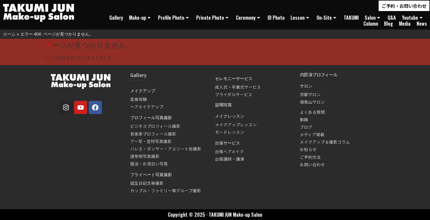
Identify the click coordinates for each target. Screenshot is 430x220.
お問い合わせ (312, 164)
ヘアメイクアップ (146, 107)
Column (370, 24)
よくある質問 (312, 112)
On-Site (327, 18)
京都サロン (310, 94)
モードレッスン (229, 132)
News (422, 24)
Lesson (301, 18)
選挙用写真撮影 (144, 156)
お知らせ (308, 149)
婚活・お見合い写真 (149, 164)
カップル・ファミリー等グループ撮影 (165, 190)
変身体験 (138, 99)
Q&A (392, 18)
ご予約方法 (310, 157)
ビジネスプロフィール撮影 (155, 126)
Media (405, 24)
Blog (388, 24)
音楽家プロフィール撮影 (153, 134)
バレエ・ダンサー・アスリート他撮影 (165, 149)
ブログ (306, 127)
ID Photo (276, 18)
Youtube (413, 18)
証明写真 (223, 104)
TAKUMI (351, 18)
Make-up (140, 18)
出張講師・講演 (229, 159)
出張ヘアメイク (229, 151)
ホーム (9, 34)
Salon (373, 18)
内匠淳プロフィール (318, 74)
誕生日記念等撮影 (147, 183)
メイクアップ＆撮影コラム (325, 142)
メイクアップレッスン (236, 124)
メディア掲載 (312, 134)
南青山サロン (312, 102)
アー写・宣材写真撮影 (151, 141)
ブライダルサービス (233, 94)
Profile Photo (174, 18)
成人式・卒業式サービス (238, 87)
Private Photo (213, 18)
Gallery (116, 18)
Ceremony (249, 18)
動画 (304, 119)
